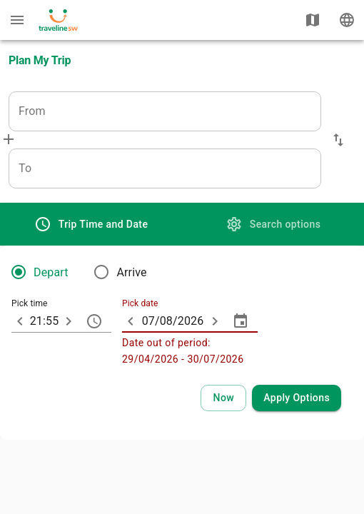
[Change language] (347, 20)
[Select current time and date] (223, 398)
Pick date (140, 304)
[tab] (91, 224)
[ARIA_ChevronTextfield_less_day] (130, 321)
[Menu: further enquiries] (17, 20)
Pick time (29, 304)
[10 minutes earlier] (20, 321)
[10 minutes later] (68, 321)
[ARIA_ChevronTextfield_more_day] (214, 321)
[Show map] (312, 20)
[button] (338, 140)
